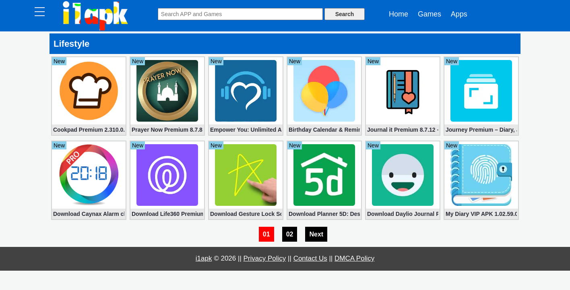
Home (398, 14)
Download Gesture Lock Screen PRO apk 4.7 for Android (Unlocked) (245, 214)
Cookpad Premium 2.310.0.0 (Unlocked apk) (88, 129)
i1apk (204, 258)
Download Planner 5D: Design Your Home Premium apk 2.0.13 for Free (324, 214)
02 (289, 234)
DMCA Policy (354, 258)
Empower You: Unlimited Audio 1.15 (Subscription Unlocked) (245, 129)
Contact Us (310, 258)
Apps (459, 14)
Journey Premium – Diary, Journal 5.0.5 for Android (481, 129)
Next (316, 234)
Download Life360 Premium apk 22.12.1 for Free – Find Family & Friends (167, 214)
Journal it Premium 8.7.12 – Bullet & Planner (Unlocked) (402, 129)
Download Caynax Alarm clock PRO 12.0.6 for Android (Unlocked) (88, 214)
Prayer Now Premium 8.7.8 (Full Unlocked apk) (167, 129)
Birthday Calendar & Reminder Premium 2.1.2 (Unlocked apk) (324, 129)
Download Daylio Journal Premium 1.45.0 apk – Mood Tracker (402, 214)
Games (429, 14)
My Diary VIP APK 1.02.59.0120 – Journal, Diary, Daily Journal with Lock (481, 214)
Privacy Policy (265, 258)
